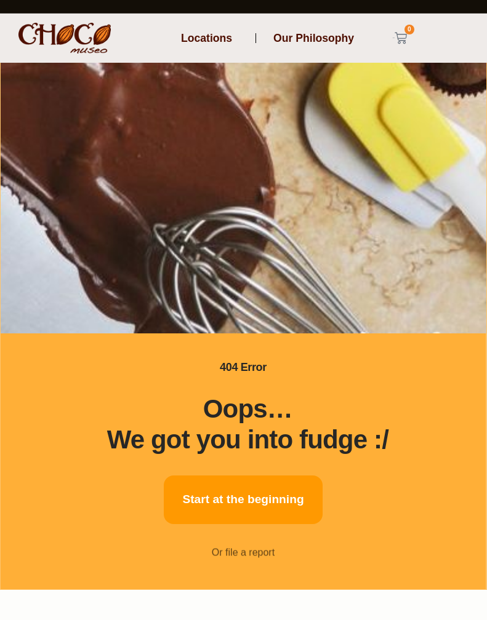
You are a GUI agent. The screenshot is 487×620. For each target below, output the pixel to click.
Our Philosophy (313, 38)
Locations (209, 38)
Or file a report (243, 560)
